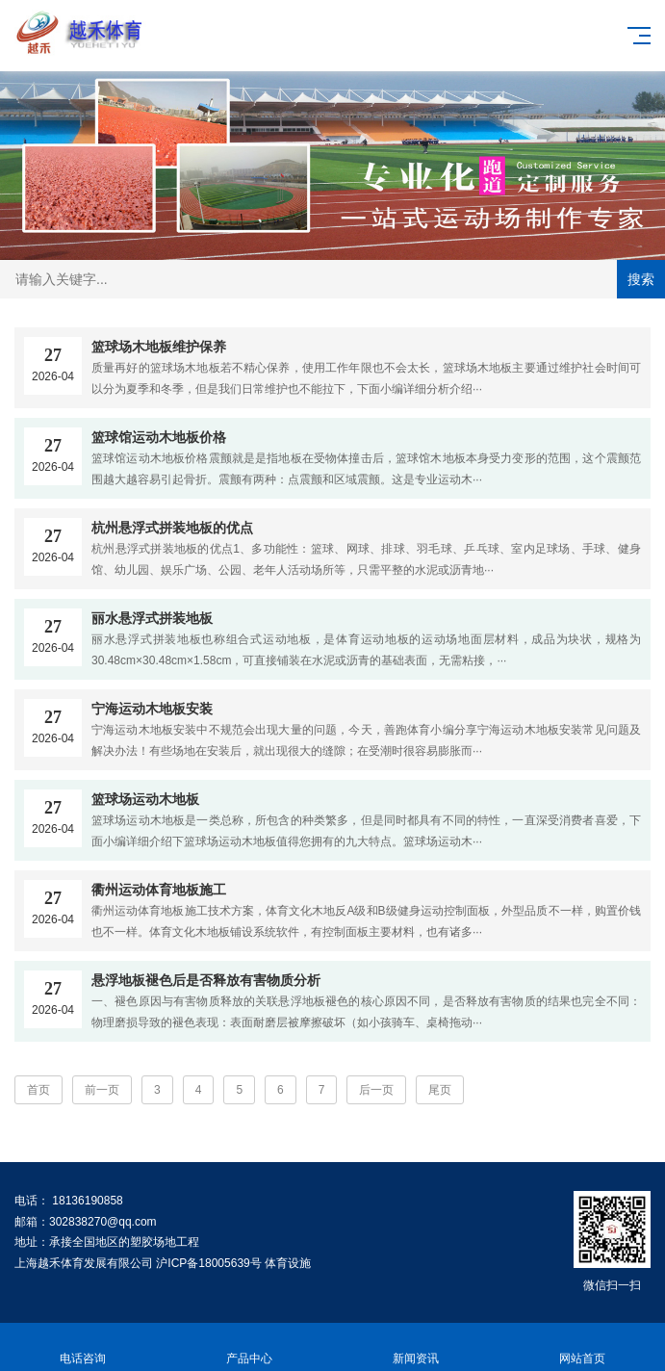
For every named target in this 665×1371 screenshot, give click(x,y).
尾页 (439, 1090)
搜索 (640, 279)
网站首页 (582, 1347)
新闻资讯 (416, 1347)
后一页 (376, 1090)
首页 (38, 1090)
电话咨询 (83, 1347)
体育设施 (288, 1263)
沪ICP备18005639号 (208, 1263)
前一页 (102, 1090)
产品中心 (249, 1347)
